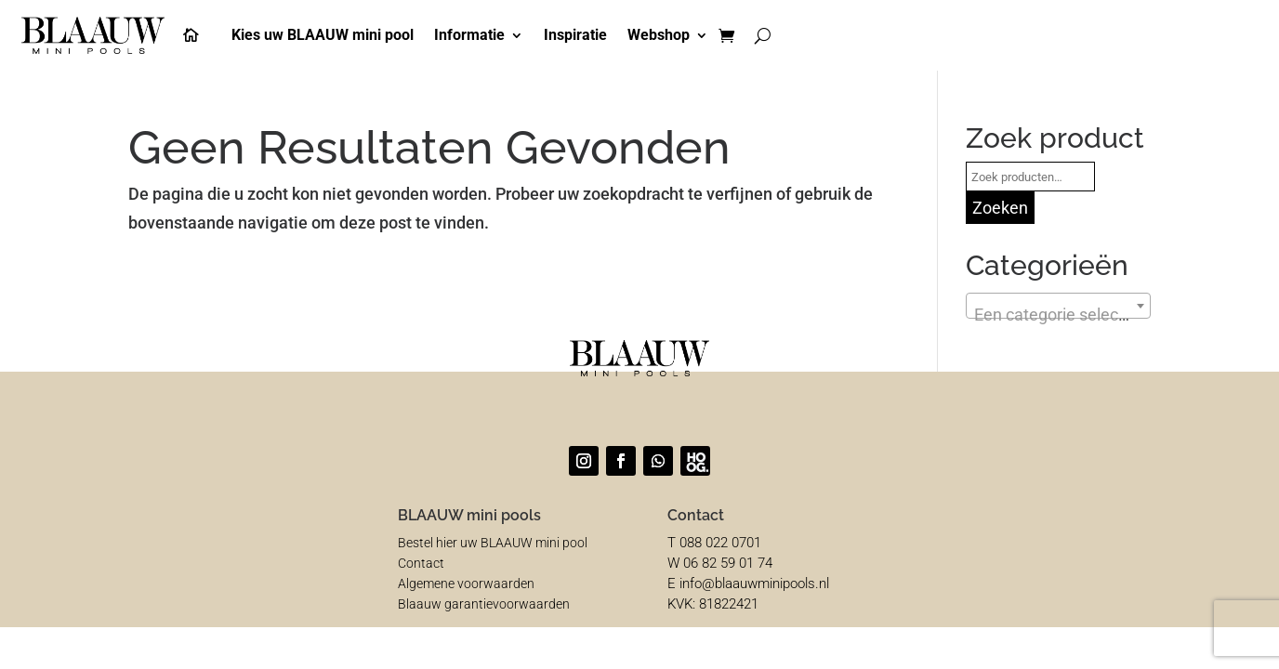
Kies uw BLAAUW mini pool (322, 35)
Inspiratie (575, 35)
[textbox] (1059, 315)
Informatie (469, 35)
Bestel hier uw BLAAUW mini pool (492, 542)
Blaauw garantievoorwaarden (484, 604)
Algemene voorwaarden (466, 583)
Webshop (658, 35)
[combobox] (1059, 306)
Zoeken (1000, 207)
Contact (421, 563)
